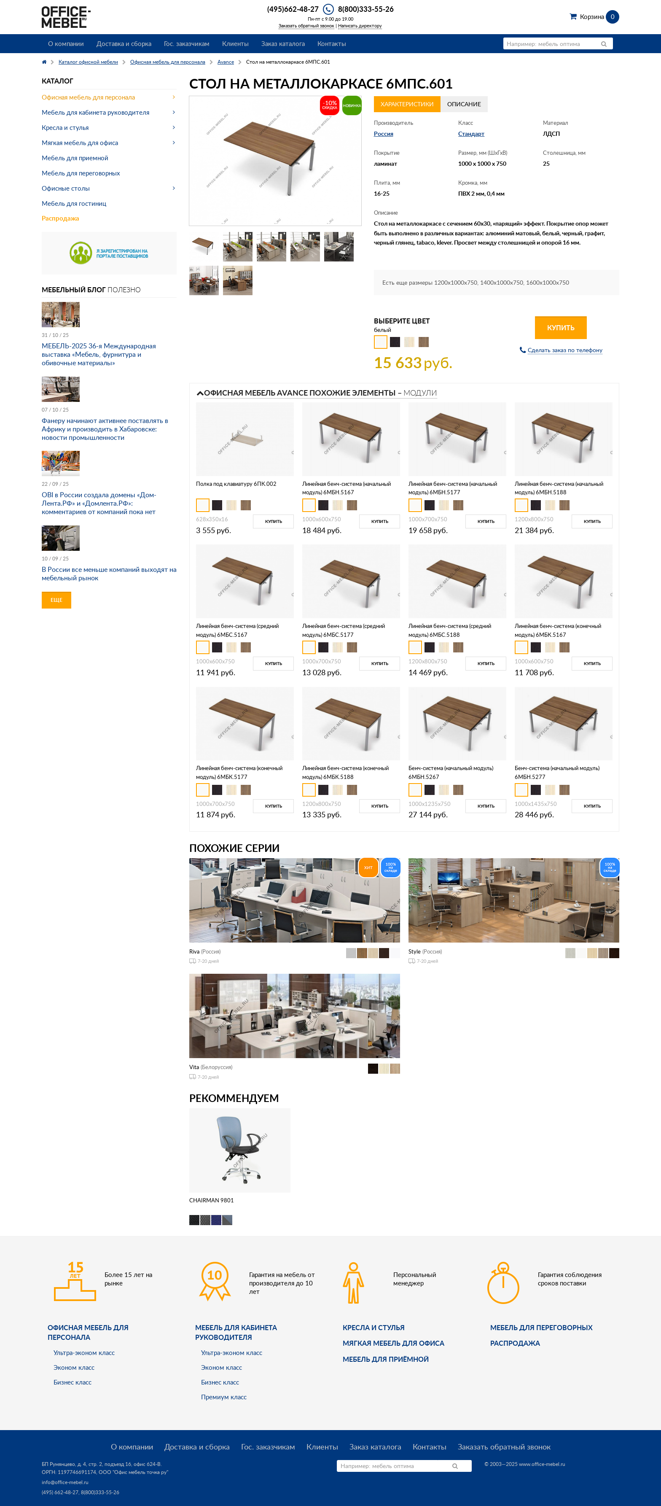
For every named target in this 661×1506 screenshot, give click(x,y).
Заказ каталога (283, 43)
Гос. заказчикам (187, 43)
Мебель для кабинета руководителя (95, 112)
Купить (561, 327)
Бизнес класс (72, 1382)
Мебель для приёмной (386, 1359)
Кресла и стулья (65, 127)
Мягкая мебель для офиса (80, 142)
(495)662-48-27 (293, 9)
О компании (66, 43)
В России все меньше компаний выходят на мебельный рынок (109, 573)
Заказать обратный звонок (306, 25)
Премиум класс (224, 1397)
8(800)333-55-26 (366, 9)
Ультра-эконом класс (84, 1352)
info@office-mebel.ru (65, 1482)
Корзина (599, 16)
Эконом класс (74, 1367)
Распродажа (60, 218)
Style (414, 951)
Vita (194, 1067)
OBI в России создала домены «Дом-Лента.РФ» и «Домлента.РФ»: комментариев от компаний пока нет (99, 503)
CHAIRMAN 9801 (211, 1200)
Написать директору (360, 25)
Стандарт (471, 133)
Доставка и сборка (124, 43)
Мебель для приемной (75, 158)
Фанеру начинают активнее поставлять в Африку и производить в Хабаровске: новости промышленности (105, 429)
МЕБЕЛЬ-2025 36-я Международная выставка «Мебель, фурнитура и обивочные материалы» (99, 354)
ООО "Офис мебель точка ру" (133, 1472)
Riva (194, 951)
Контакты (331, 43)
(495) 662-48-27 (60, 1492)
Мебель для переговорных (81, 173)
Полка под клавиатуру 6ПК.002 (236, 484)
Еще (56, 599)
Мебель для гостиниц (74, 203)
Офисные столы (66, 188)
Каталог (57, 81)
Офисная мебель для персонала (88, 97)
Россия (383, 133)
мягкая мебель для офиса (393, 1343)
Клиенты (235, 43)
